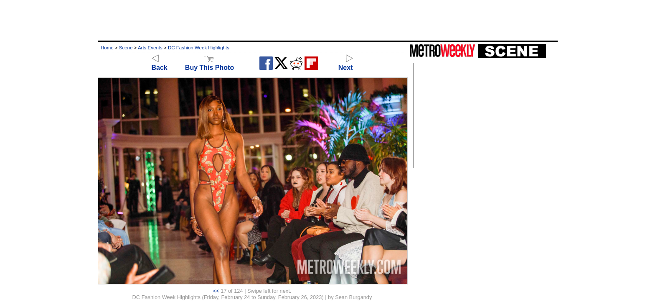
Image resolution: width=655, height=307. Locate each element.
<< (216, 291)
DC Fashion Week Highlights (198, 47)
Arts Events (150, 47)
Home (107, 47)
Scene (126, 47)
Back (160, 63)
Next (345, 63)
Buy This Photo (209, 63)
